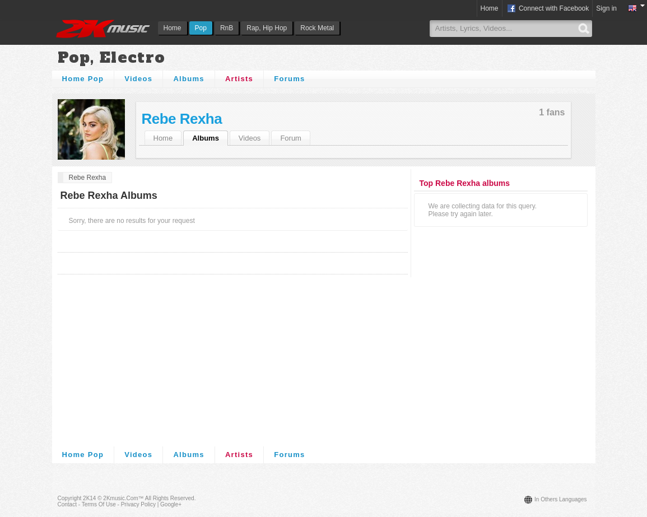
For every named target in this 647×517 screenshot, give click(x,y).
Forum (290, 138)
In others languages (560, 499)
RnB (226, 28)
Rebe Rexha (182, 118)
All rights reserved (169, 498)
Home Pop (83, 78)
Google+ (170, 504)
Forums (289, 78)
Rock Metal (317, 28)
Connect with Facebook (547, 9)
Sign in (606, 8)
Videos (138, 78)
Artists (239, 78)
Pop (201, 28)
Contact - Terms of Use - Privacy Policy (107, 504)
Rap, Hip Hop (266, 28)
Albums (188, 78)
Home (172, 28)
